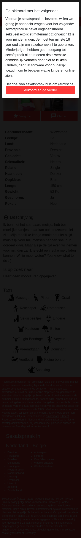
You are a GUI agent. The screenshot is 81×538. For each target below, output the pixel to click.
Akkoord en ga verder (40, 90)
